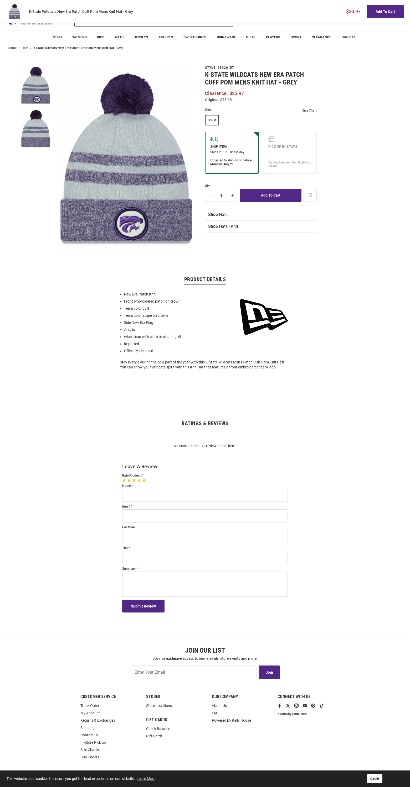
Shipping (87, 728)
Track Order (363, 5)
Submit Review (143, 606)
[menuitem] (57, 37)
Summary (129, 569)
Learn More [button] (146, 779)
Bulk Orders (89, 757)
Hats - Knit (223, 226)
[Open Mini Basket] (399, 20)
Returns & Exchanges (97, 720)
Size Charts (89, 750)
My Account (90, 713)
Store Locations (159, 706)
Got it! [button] (374, 779)
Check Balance (158, 729)
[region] (205, 330)
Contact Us (89, 735)
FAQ (215, 713)
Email (126, 506)
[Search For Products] (140, 20)
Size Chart (309, 110)
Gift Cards (154, 736)
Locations (394, 5)
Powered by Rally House (231, 720)
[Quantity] (221, 195)
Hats (218, 214)
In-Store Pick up (93, 742)
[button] (340, 20)
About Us (219, 706)
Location (128, 527)
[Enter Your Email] (193, 672)
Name (126, 486)
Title (125, 548)
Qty (207, 186)
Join (269, 672)
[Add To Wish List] (310, 195)
